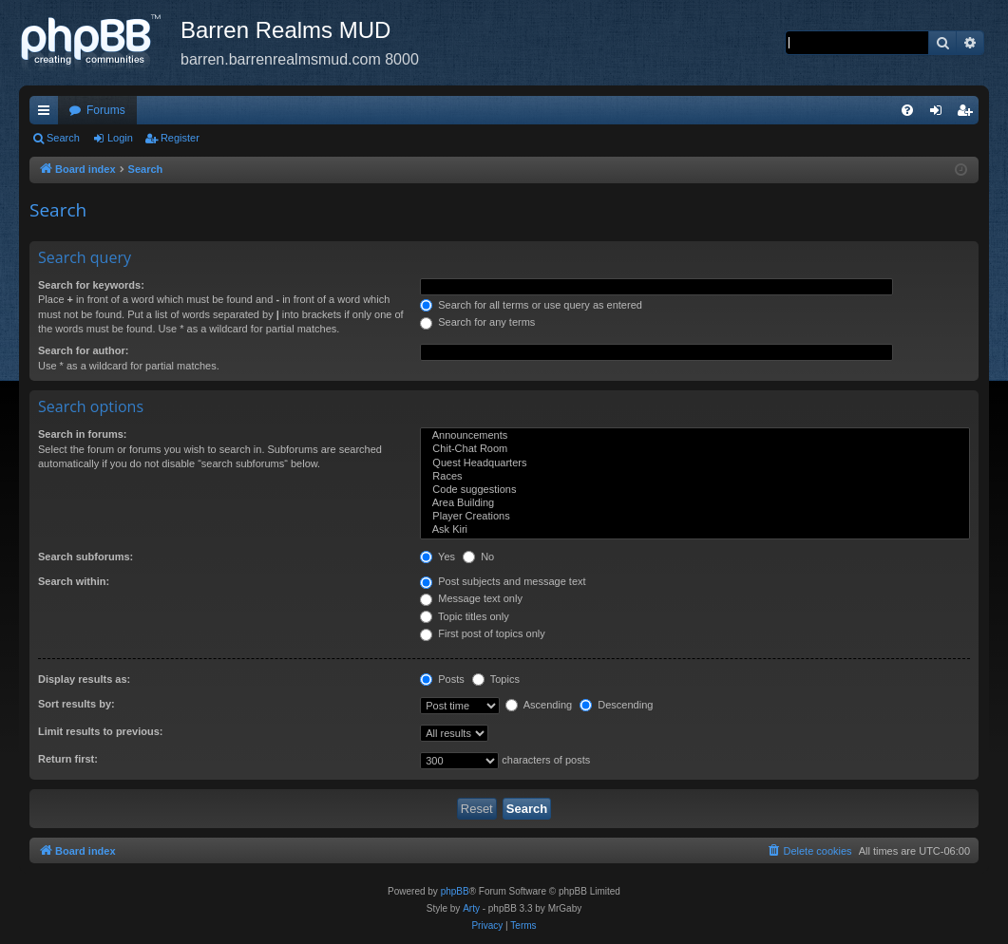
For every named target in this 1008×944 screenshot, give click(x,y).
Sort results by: (76, 703)
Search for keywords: (91, 285)
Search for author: (83, 350)
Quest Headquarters (695, 463)
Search (63, 137)
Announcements (695, 436)
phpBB (455, 891)
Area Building (695, 503)
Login (120, 137)
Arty (471, 908)
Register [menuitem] (969, 114)
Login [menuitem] (940, 114)
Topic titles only (464, 616)
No (478, 556)
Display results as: (84, 679)
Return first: (68, 759)
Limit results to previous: (100, 731)
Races (695, 476)
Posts (442, 679)
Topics (496, 679)
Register (180, 137)
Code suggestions (695, 490)
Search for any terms (477, 322)
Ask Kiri (695, 530)
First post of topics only (482, 633)
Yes (437, 556)
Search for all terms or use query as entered (531, 305)
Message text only (471, 598)
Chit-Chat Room (695, 449)
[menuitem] (907, 110)
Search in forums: (82, 434)
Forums (105, 110)
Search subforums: (85, 556)
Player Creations (695, 516)
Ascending (538, 704)
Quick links (47, 114)
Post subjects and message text (502, 581)
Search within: (73, 581)
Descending (616, 704)
